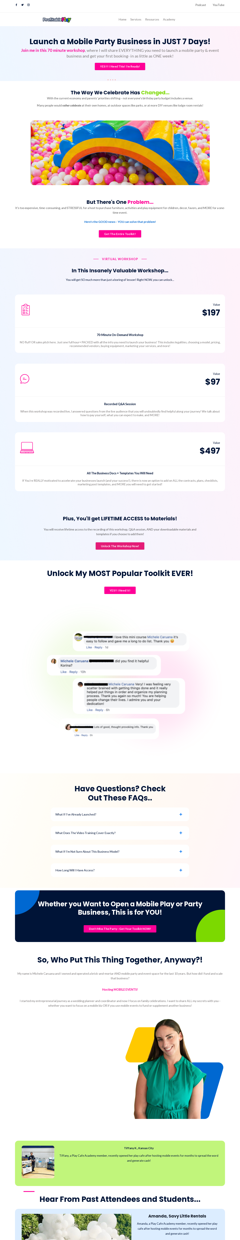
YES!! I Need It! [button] (120, 598)
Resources (152, 19)
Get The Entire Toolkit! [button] (120, 242)
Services (135, 19)
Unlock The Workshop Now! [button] (120, 554)
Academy (169, 19)
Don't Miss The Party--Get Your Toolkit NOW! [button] (120, 943)
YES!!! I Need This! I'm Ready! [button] (120, 66)
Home (122, 19)
